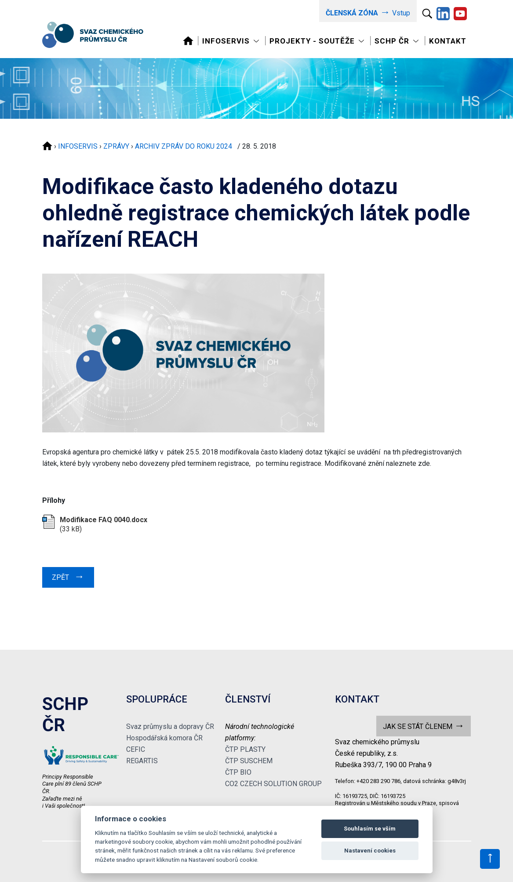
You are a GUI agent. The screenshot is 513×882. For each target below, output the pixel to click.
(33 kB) (103, 524)
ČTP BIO (238, 772)
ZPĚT (68, 576)
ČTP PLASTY (245, 749)
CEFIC (135, 749)
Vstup (368, 12)
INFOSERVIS (78, 146)
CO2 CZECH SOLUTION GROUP (273, 784)
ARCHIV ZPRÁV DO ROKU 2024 (185, 146)
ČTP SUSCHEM (249, 761)
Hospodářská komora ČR (164, 738)
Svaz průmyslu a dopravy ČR (170, 726)
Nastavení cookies (370, 850)
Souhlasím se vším (370, 828)
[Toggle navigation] (231, 41)
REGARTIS (142, 761)
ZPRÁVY (116, 146)
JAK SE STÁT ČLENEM (423, 725)
